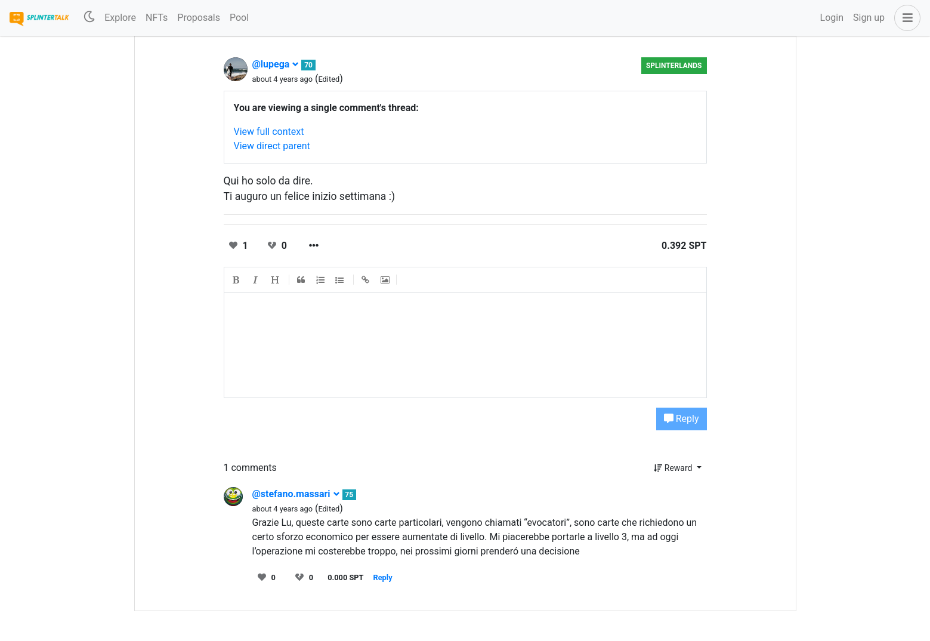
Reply (681, 418)
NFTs (157, 17)
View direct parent (272, 146)
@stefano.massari (296, 494)
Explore (120, 17)
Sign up (869, 17)
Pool (239, 17)
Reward (674, 468)
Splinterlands (674, 65)
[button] (904, 18)
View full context (269, 131)
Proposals (198, 17)
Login (832, 17)
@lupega (275, 64)
